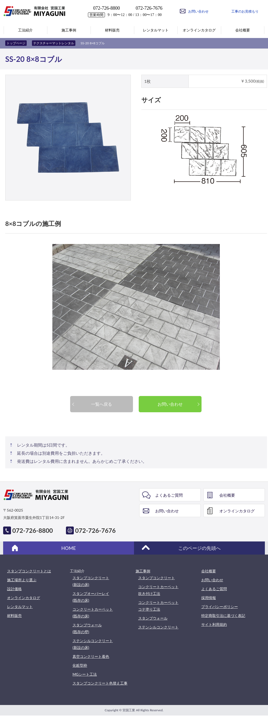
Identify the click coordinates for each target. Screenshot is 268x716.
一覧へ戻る (101, 404)
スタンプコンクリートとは (29, 571)
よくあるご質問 (169, 495)
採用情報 (208, 597)
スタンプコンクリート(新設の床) (90, 581)
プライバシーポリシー (219, 606)
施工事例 (143, 571)
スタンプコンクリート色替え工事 (99, 683)
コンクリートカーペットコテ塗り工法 (158, 605)
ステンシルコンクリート (158, 627)
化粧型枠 (79, 665)
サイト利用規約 (214, 624)
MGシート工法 (84, 674)
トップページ (16, 43)
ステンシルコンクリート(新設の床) (92, 644)
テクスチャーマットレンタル (53, 43)
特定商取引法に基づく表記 (223, 615)
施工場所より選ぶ (21, 580)
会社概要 (227, 495)
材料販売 (14, 615)
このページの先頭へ (199, 548)
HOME (68, 548)
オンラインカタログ (237, 510)
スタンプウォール (153, 618)
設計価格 (14, 589)
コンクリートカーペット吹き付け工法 (158, 590)
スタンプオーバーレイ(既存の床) (90, 597)
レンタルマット (20, 606)
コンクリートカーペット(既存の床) (92, 612)
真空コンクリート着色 (90, 656)
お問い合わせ (170, 404)
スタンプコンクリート (156, 578)
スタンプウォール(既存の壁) (87, 628)
